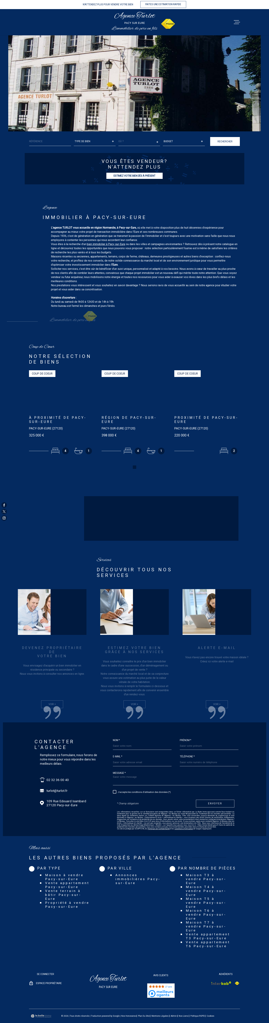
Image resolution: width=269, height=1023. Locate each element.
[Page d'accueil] (135, 18)
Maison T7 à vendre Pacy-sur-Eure (206, 916)
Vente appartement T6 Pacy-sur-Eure (208, 933)
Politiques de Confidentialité (159, 818)
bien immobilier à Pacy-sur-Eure (106, 251)
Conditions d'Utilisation (183, 818)
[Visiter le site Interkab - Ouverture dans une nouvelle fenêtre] (221, 972)
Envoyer (215, 792)
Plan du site (143, 1005)
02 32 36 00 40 (57, 769)
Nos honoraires (128, 1005)
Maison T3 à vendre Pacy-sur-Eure (206, 868)
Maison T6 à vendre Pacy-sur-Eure (206, 904)
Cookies (210, 1005)
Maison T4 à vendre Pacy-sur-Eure (206, 880)
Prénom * (185, 729)
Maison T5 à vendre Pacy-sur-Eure (206, 892)
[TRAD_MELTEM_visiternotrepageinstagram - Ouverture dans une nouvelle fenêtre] (4, 518)
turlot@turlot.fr (57, 780)
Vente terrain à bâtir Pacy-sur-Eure (63, 884)
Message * (119, 762)
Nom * (116, 729)
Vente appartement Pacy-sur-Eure (67, 874)
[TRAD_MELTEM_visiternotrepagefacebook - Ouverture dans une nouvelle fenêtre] (4, 505)
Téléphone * (187, 746)
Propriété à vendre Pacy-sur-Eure (67, 894)
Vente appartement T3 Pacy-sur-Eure (208, 926)
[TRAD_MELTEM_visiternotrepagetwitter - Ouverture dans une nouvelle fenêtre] (4, 511)
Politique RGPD (197, 1005)
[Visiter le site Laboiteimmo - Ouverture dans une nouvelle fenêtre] (41, 1005)
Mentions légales (159, 1005)
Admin (174, 1005)
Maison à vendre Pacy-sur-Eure (64, 866)
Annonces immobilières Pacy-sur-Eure (138, 868)
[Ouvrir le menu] (237, 22)
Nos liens (183, 1005)
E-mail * (117, 746)
